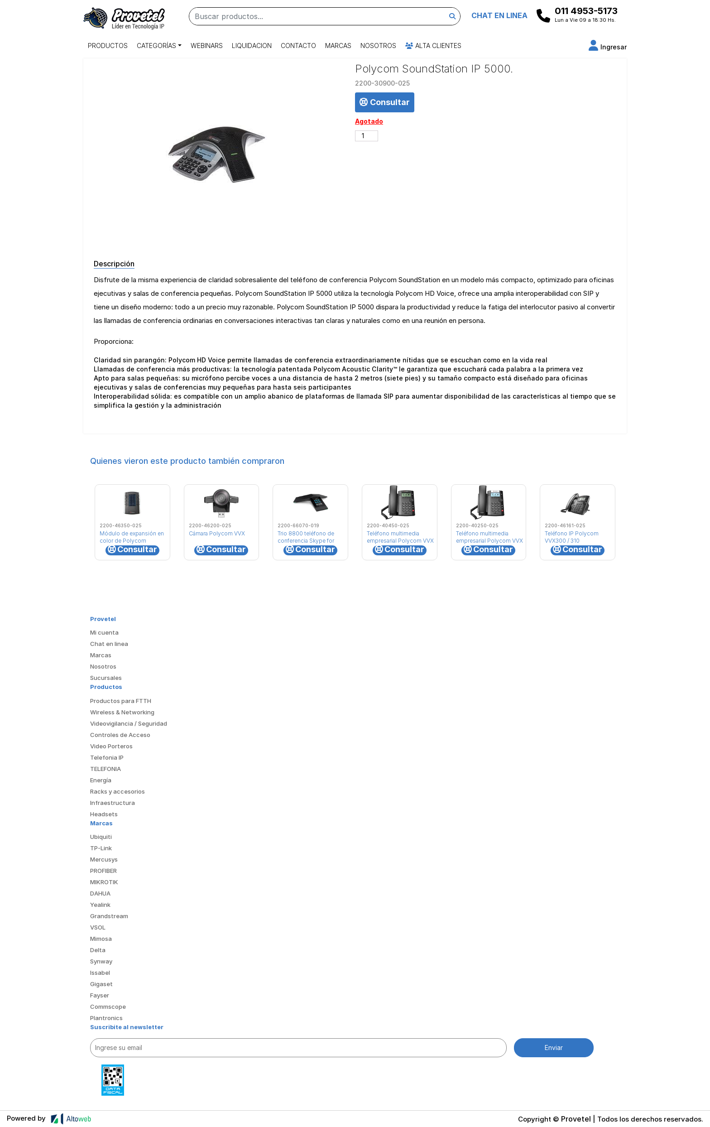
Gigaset (101, 983)
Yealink (100, 904)
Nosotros (378, 45)
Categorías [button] (156, 45)
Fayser (99, 995)
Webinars (207, 45)
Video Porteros (111, 746)
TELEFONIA (105, 768)
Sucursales (106, 677)
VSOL (98, 927)
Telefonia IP (107, 757)
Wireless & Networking (122, 712)
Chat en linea (109, 643)
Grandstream (109, 916)
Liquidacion (252, 45)
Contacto (298, 45)
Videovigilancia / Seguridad (128, 723)
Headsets (104, 814)
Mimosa (101, 938)
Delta (98, 950)
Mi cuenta (104, 632)
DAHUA (100, 893)
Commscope (108, 1006)
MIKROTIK (104, 882)
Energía (100, 780)
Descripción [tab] (114, 263)
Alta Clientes (433, 45)
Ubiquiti (101, 836)
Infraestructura (112, 802)
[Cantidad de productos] (366, 135)
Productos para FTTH (120, 700)
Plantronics (106, 1017)
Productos (108, 45)
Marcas (338, 45)
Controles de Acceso (120, 734)
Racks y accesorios (117, 791)
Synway (101, 961)
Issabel (100, 972)
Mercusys (104, 859)
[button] (608, 47)
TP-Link (101, 848)
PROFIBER (103, 870)
